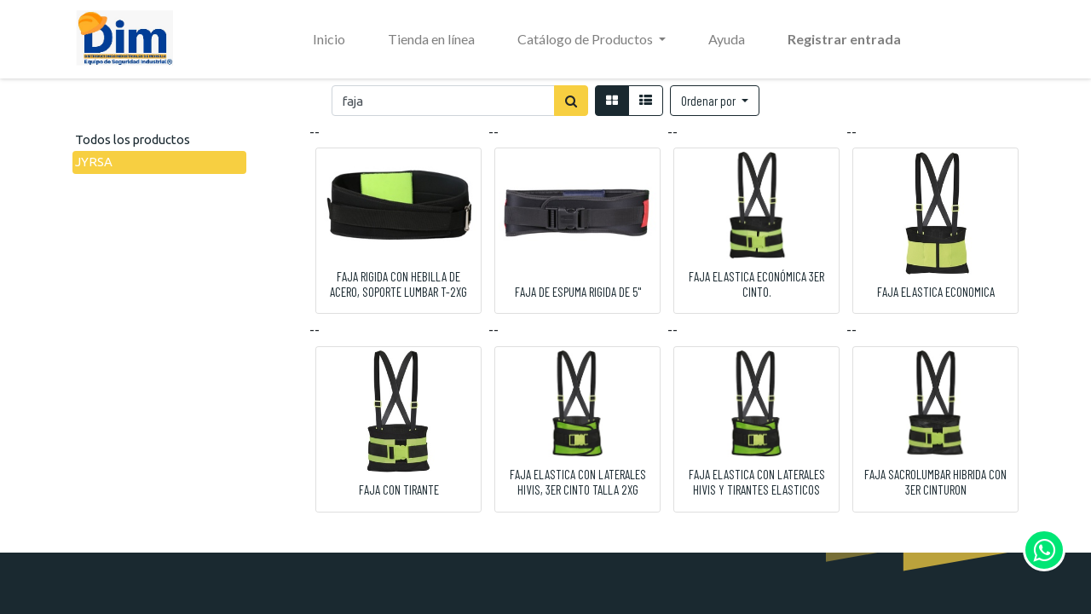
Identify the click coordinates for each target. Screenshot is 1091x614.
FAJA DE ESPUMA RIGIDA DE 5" (578, 291)
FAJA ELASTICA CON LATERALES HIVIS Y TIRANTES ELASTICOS (757, 481)
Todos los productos (132, 139)
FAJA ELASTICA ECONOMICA (936, 291)
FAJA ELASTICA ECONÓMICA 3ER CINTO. (756, 284)
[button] (714, 100)
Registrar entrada (844, 39)
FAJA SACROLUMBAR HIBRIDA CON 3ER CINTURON (935, 481)
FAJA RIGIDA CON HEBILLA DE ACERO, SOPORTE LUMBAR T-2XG (398, 284)
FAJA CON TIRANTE (399, 489)
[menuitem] (329, 39)
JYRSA (94, 161)
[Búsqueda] (571, 100)
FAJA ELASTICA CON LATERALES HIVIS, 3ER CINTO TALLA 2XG (578, 481)
